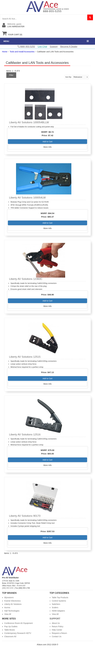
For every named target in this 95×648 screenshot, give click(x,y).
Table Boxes (9, 630)
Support (54, 46)
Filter (11, 75)
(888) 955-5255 (7, 588)
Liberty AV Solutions (12, 604)
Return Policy (57, 626)
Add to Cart (47, 141)
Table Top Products (60, 597)
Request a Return (59, 633)
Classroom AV (10, 636)
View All (7, 614)
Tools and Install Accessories (22, 52)
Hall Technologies (11, 611)
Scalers (55, 607)
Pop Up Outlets (10, 626)
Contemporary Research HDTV (17, 633)
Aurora (7, 607)
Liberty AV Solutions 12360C (25, 278)
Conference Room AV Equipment (18, 623)
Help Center (57, 630)
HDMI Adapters (58, 611)
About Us (56, 623)
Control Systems (59, 601)
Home (4, 52)
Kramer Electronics (12, 601)
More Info (47, 147)
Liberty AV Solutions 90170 (25, 515)
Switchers (56, 604)
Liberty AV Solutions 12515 (25, 356)
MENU (6, 41)
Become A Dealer (68, 46)
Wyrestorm (9, 597)
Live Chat (42, 46)
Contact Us (56, 636)
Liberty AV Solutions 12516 (25, 434)
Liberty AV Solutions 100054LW (27, 197)
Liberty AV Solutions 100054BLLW (29, 122)
